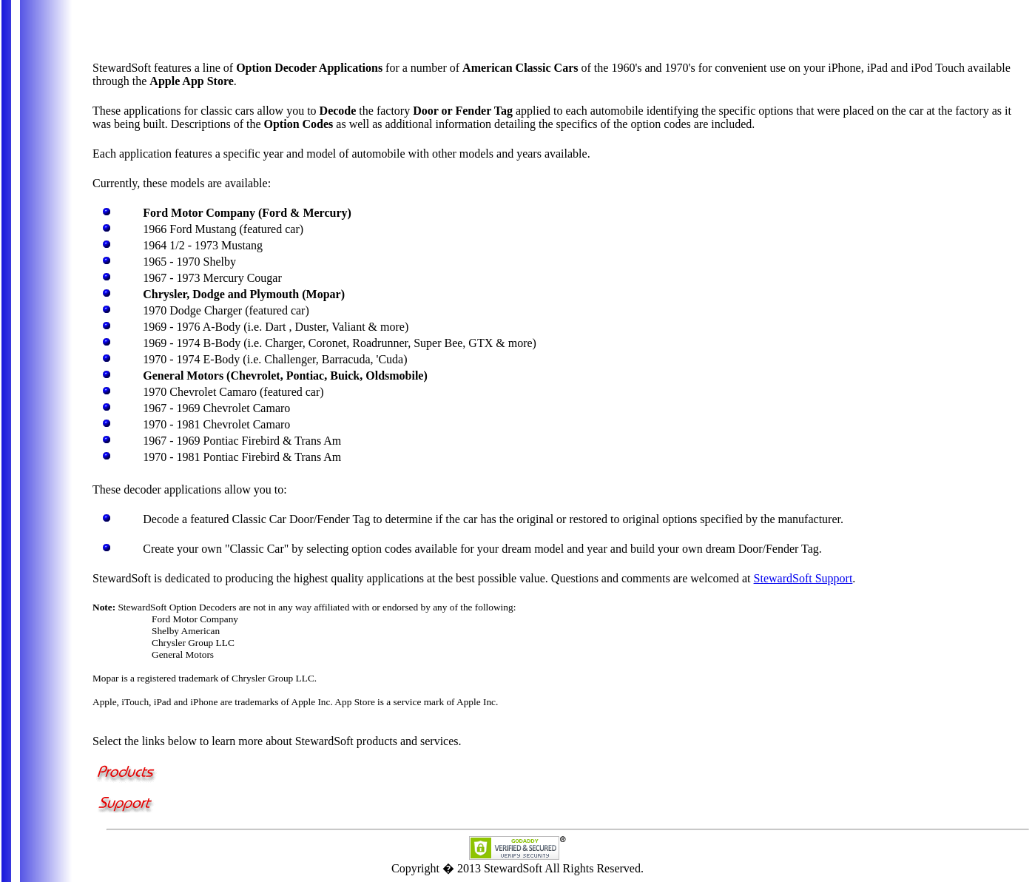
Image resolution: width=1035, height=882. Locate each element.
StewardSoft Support (803, 578)
